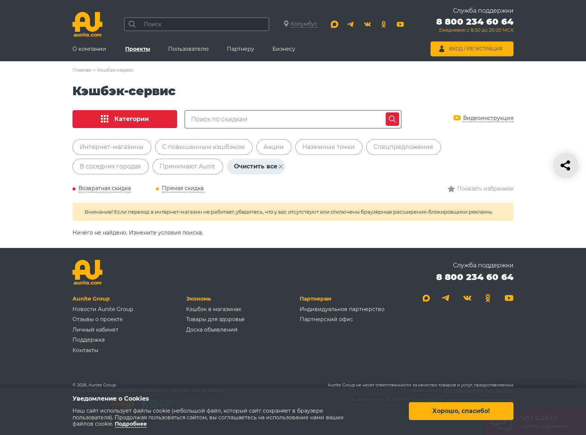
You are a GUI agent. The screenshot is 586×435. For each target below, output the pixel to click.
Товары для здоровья (215, 319)
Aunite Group (91, 298)
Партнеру (240, 49)
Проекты (137, 49)
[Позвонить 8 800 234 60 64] (474, 26)
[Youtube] (400, 24)
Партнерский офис (326, 319)
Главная (82, 70)
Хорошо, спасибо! (461, 411)
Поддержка (89, 339)
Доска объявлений (212, 329)
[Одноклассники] (384, 24)
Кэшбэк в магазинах (213, 309)
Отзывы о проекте (98, 319)
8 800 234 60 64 (474, 276)
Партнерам (315, 298)
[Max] (334, 24)
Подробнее (131, 424)
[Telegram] (351, 24)
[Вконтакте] (367, 24)
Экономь (198, 298)
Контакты (85, 350)
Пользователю (188, 49)
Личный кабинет (95, 329)
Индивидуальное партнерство (342, 309)
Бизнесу (283, 49)
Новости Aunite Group (103, 309)
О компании (89, 49)
